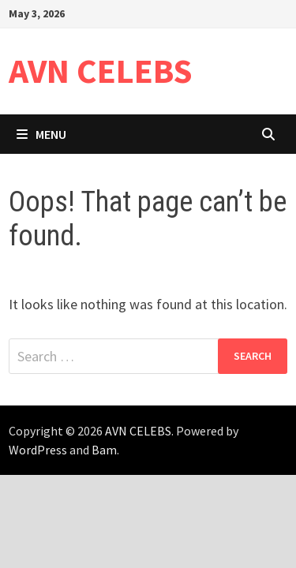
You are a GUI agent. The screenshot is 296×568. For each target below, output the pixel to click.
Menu (41, 134)
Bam (104, 450)
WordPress (38, 450)
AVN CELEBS (101, 70)
